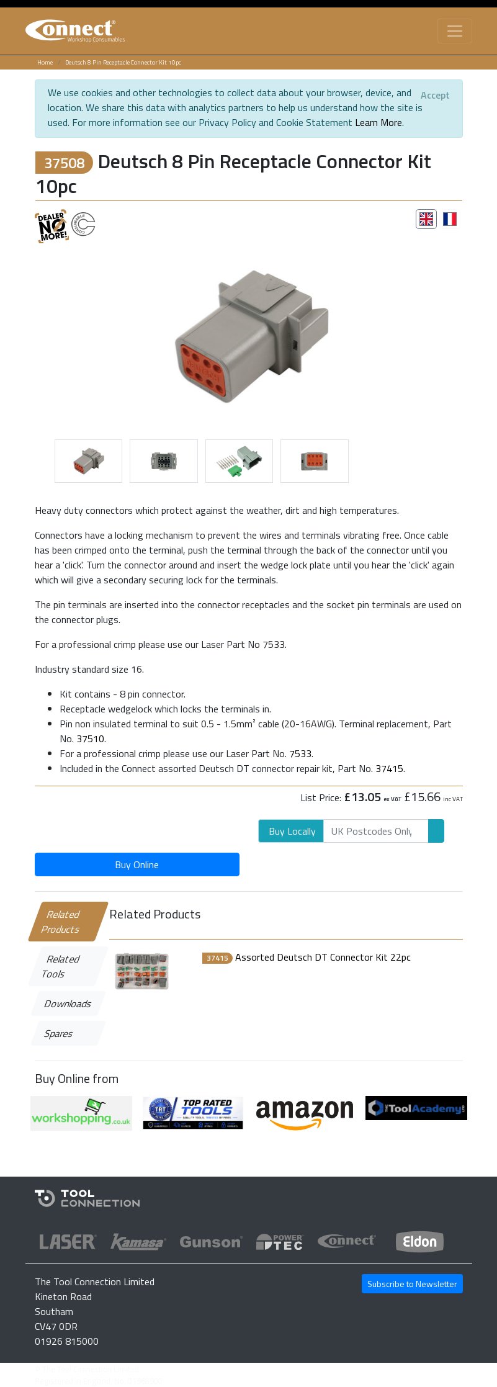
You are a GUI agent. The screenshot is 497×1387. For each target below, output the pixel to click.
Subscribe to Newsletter (412, 1283)
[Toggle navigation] (454, 31)
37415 (389, 768)
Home (45, 62)
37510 (90, 738)
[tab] (426, 219)
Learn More (378, 122)
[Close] (435, 95)
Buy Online (137, 864)
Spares (59, 1033)
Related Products (61, 921)
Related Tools (60, 966)
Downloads (68, 1003)
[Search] (376, 831)
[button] (67, 333)
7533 (300, 753)
